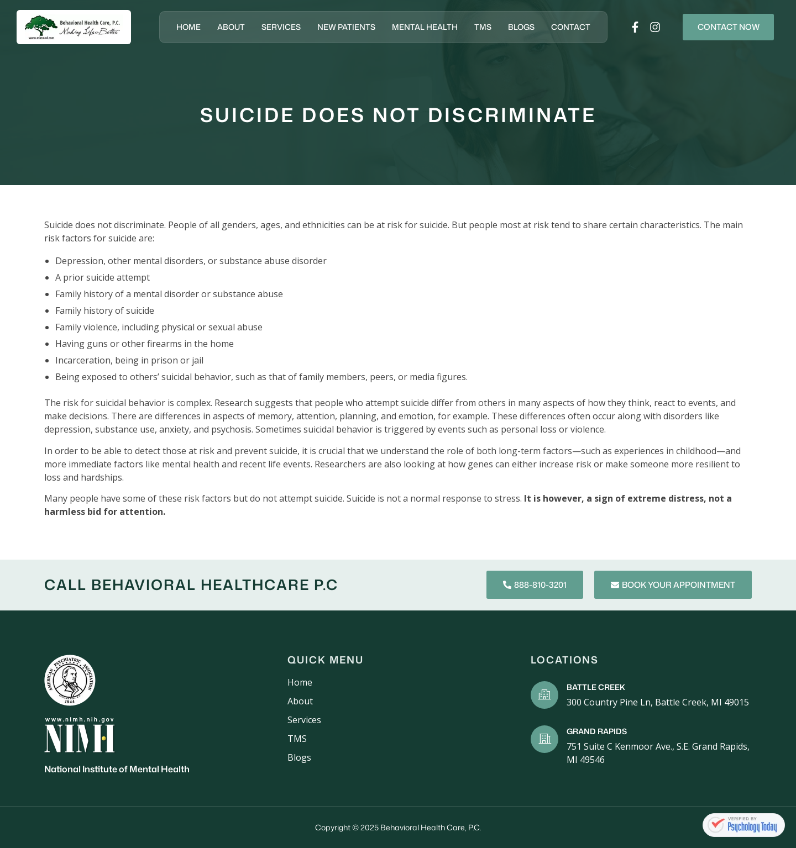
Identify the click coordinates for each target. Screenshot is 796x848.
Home (181, 27)
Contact (563, 27)
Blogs (514, 27)
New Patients (339, 27)
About (224, 27)
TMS (475, 27)
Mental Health (418, 27)
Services (274, 27)
